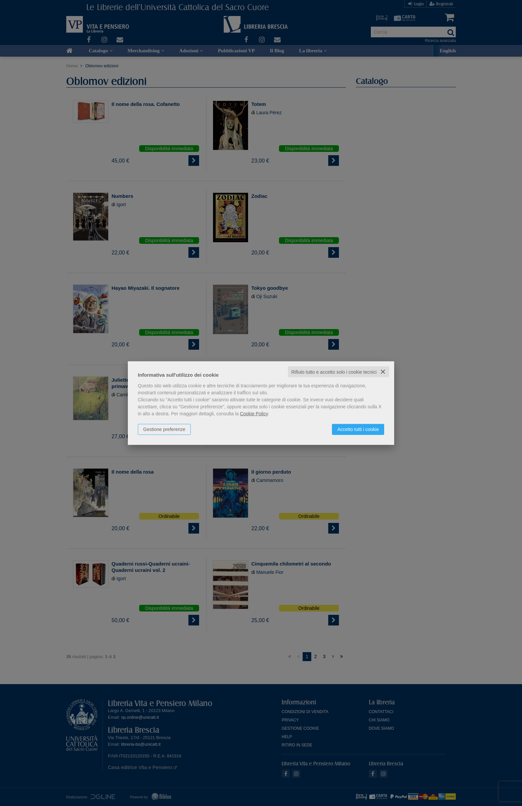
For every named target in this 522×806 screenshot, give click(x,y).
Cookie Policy (254, 413)
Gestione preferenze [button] (164, 429)
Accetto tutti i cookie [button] (358, 429)
